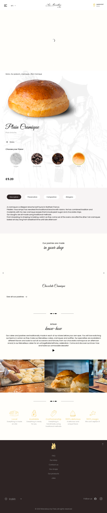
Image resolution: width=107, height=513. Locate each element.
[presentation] (3, 273)
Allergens (69, 197)
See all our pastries (17, 296)
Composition (52, 197)
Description (14, 197)
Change (98, 6)
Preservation (32, 197)
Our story (53, 460)
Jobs (53, 478)
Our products (53, 473)
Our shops (53, 469)
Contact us (53, 464)
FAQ (53, 456)
